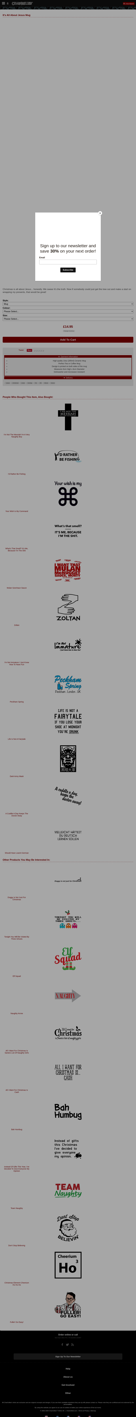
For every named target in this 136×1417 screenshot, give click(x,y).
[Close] (100, 213)
